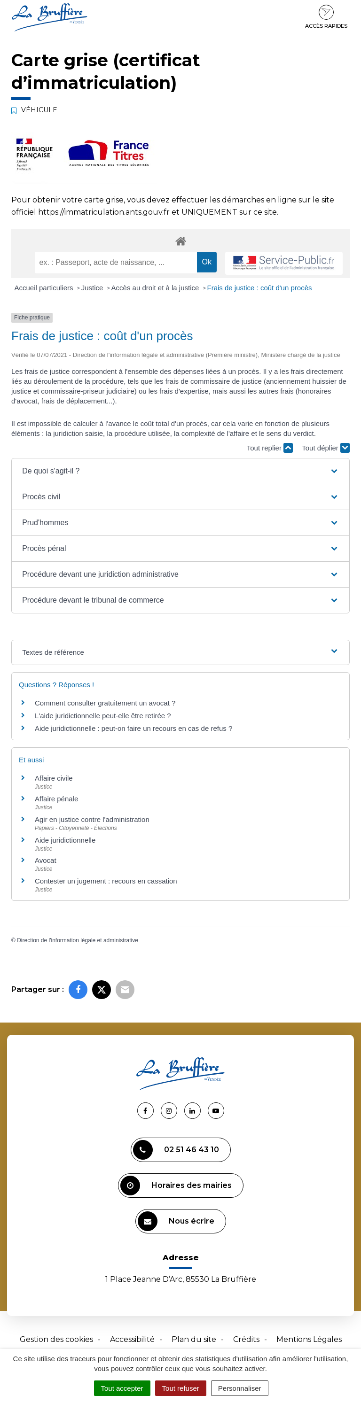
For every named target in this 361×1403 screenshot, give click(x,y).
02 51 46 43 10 (176, 1150)
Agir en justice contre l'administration (92, 819)
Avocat (45, 860)
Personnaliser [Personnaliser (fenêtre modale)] (239, 1388)
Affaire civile (54, 778)
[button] (180, 471)
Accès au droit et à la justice (156, 288)
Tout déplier (326, 448)
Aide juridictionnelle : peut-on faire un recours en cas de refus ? (133, 728)
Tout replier (270, 448)
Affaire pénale (56, 799)
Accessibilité (132, 1339)
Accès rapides (326, 17)
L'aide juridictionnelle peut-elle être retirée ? (103, 716)
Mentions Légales (309, 1339)
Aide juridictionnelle (65, 840)
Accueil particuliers (45, 288)
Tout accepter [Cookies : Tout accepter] (122, 1388)
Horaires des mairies (176, 1185)
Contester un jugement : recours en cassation (106, 881)
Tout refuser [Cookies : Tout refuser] (180, 1388)
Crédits (246, 1339)
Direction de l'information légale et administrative (77, 940)
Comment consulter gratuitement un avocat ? (105, 703)
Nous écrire (176, 1221)
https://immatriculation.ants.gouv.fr (104, 212)
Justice (93, 288)
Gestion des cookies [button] (56, 1339)
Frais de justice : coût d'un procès (259, 288)
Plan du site (194, 1339)
